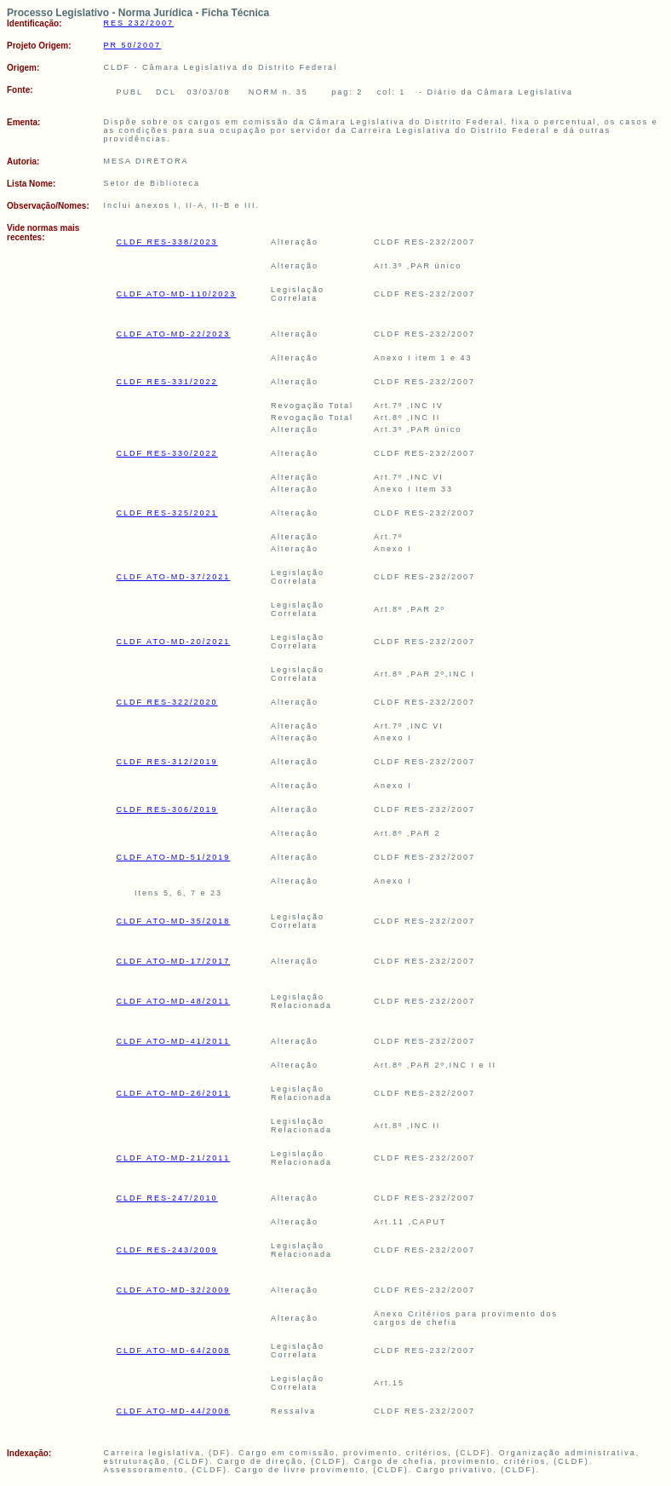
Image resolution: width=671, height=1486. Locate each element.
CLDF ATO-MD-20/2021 (174, 641)
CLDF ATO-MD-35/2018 (174, 921)
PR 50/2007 (133, 45)
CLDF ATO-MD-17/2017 (174, 961)
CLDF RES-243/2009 (167, 1250)
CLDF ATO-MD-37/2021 (174, 577)
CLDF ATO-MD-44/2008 (174, 1411)
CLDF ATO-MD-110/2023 (177, 294)
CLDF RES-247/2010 (167, 1198)
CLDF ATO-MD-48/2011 (174, 1001)
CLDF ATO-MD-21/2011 (174, 1158)
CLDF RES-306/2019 (167, 809)
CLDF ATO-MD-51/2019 (174, 857)
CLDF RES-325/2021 (167, 513)
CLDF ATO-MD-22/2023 (174, 334)
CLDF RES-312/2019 (167, 761)
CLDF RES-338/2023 (167, 242)
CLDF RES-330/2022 (167, 453)
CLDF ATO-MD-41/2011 (174, 1041)
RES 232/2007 (139, 23)
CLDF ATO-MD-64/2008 (174, 1350)
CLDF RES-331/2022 (167, 381)
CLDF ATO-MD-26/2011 (174, 1093)
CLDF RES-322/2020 (167, 702)
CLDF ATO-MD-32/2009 (174, 1290)
